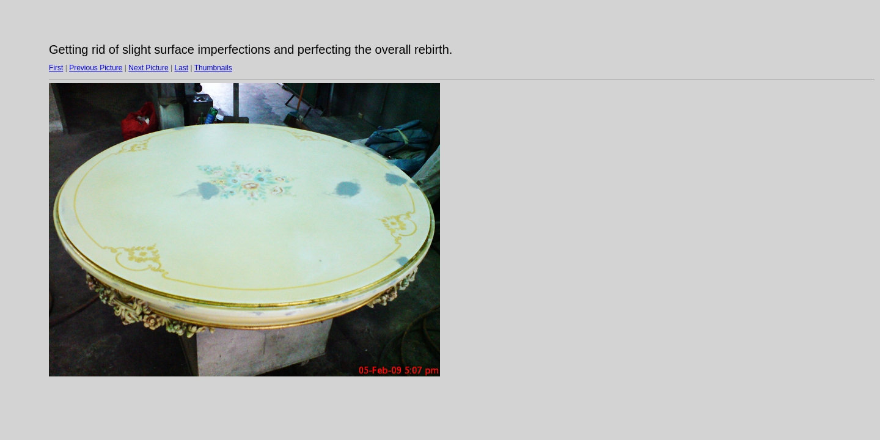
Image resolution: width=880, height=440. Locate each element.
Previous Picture (95, 68)
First (56, 68)
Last (181, 68)
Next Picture (148, 68)
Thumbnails (213, 68)
